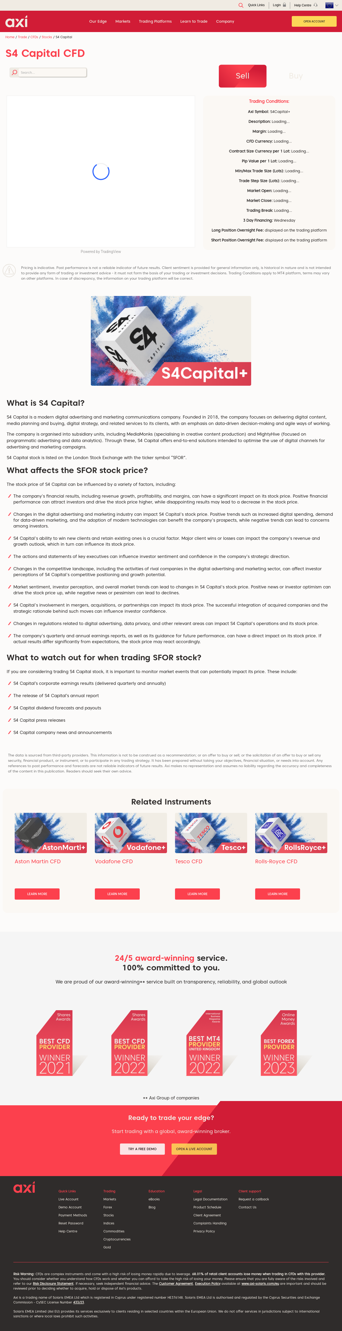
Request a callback (254, 1199)
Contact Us (247, 1207)
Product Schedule (207, 1207)
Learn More (37, 894)
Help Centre (68, 1231)
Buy (296, 75)
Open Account (314, 21)
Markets (109, 1199)
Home (9, 37)
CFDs (34, 37)
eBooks (154, 1199)
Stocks (47, 37)
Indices (108, 1223)
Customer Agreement (176, 1284)
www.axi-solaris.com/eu (260, 1284)
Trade (22, 37)
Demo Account (70, 1207)
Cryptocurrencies (117, 1239)
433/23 (78, 1302)
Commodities (114, 1231)
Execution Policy (207, 1284)
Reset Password (71, 1223)
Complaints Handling (210, 1223)
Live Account (69, 1199)
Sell (243, 75)
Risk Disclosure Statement (53, 1284)
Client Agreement (207, 1215)
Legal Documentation (210, 1199)
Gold (107, 1247)
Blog (152, 1207)
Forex (107, 1207)
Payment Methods (73, 1215)
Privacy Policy (204, 1231)
